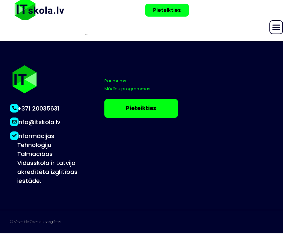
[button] (276, 27)
